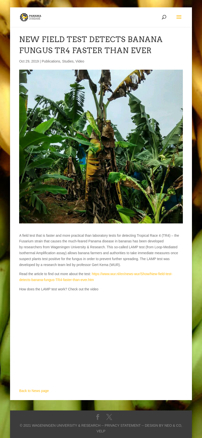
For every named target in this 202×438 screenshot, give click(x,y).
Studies (68, 61)
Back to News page (34, 391)
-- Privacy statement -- (122, 425)
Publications (51, 61)
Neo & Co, (173, 425)
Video (80, 61)
